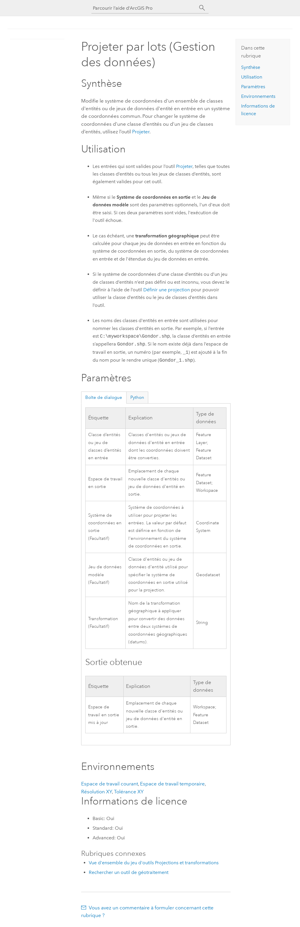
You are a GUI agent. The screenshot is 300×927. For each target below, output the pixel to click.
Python (137, 397)
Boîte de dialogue (103, 397)
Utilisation (251, 77)
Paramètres (253, 86)
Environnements (258, 96)
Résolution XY (96, 792)
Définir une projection (166, 289)
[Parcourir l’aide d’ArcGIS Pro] (144, 8)
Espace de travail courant (109, 784)
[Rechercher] (202, 8)
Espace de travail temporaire (172, 784)
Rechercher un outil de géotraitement (128, 872)
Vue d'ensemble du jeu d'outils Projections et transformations (154, 862)
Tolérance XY (129, 792)
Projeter (140, 132)
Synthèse (250, 67)
